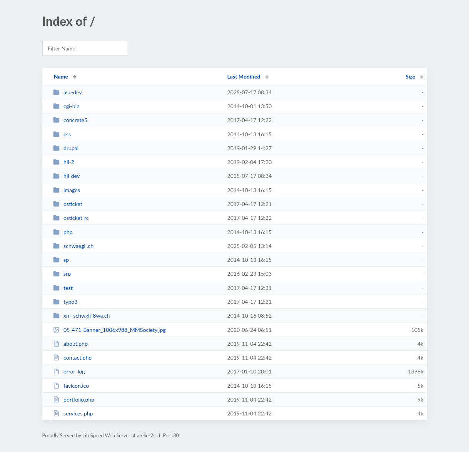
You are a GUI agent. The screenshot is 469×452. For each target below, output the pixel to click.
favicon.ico (71, 385)
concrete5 (70, 120)
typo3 (65, 301)
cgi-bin (66, 106)
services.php (73, 413)
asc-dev (67, 92)
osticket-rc (71, 217)
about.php (70, 343)
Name (61, 76)
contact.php (72, 357)
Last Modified (243, 76)
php (63, 232)
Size (410, 76)
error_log (69, 371)
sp (61, 259)
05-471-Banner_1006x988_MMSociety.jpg (109, 329)
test (63, 288)
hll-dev (66, 175)
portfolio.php (74, 399)
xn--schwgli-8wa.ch (81, 315)
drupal (66, 148)
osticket (67, 204)
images (66, 190)
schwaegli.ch (73, 246)
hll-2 (63, 162)
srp (62, 273)
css (62, 134)
